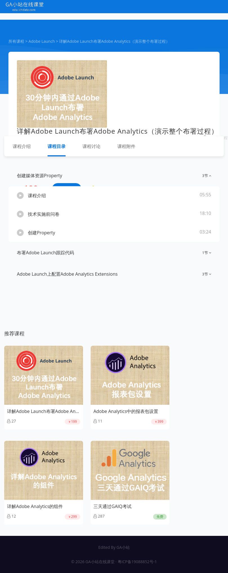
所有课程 (16, 41)
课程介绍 (22, 146)
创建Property (41, 233)
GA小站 (123, 547)
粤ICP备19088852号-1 (137, 561)
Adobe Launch (41, 41)
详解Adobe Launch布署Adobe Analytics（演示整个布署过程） (114, 41)
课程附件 (126, 146)
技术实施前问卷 (43, 214)
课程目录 (57, 146)
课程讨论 (91, 146)
